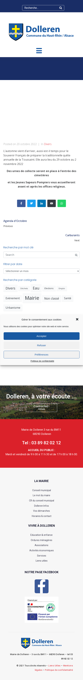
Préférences (41, 354)
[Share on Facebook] (21, 203)
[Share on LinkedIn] (41, 203)
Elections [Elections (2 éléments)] (49, 288)
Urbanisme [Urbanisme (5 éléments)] (13, 308)
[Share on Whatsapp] (61, 203)
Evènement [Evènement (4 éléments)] (13, 298)
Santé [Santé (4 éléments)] (67, 298)
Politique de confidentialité (42, 361)
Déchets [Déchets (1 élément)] (24, 288)
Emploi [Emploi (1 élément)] (62, 288)
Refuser (41, 345)
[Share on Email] (51, 203)
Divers (48, 144)
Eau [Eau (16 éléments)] (36, 287)
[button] (77, 320)
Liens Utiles (54, 665)
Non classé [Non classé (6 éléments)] (51, 298)
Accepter (41, 336)
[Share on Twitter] (31, 203)
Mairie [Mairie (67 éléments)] (32, 298)
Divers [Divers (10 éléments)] (10, 288)
